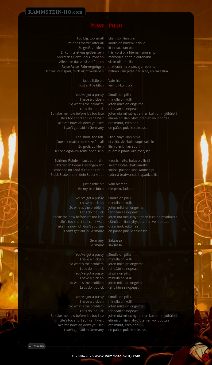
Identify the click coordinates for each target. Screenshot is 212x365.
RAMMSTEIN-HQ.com (55, 12)
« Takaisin (36, 346)
